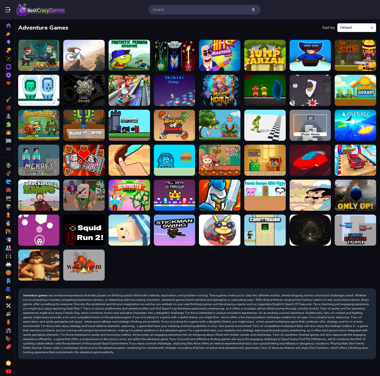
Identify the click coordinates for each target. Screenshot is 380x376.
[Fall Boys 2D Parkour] (175, 194)
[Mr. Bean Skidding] (310, 194)
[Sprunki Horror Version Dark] (265, 90)
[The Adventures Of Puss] (40, 264)
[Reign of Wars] (175, 125)
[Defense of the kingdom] (220, 194)
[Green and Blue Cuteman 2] (40, 90)
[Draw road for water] (130, 159)
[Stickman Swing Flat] (175, 229)
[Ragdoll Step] (265, 125)
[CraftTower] (265, 229)
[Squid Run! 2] (85, 229)
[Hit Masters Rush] (220, 55)
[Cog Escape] (85, 90)
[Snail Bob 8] (40, 125)
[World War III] (85, 264)
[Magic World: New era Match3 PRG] (220, 90)
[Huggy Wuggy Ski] (310, 55)
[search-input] (201, 10)
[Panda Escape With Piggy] (265, 194)
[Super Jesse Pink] (220, 125)
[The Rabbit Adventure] (220, 229)
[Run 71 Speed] (310, 159)
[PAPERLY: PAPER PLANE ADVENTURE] (355, 125)
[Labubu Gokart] (355, 90)
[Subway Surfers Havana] (130, 90)
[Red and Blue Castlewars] (130, 125)
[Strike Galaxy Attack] (175, 55)
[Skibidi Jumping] (175, 90)
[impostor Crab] (175, 159)
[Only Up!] (355, 194)
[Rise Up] (40, 229)
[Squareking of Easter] (265, 159)
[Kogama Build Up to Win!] (85, 125)
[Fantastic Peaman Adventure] (130, 55)
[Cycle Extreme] (85, 55)
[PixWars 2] (85, 194)
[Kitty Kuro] (220, 159)
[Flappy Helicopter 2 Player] (355, 229)
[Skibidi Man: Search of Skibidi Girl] (85, 159)
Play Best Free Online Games (40, 9)
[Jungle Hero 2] (40, 55)
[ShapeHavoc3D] (310, 125)
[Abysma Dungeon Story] (310, 229)
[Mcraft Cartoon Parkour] (40, 159)
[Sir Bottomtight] (355, 55)
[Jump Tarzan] (265, 55)
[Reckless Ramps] (40, 194)
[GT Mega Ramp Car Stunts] (355, 159)
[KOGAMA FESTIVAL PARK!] (130, 229)
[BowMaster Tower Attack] (130, 194)
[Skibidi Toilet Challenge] (310, 90)
